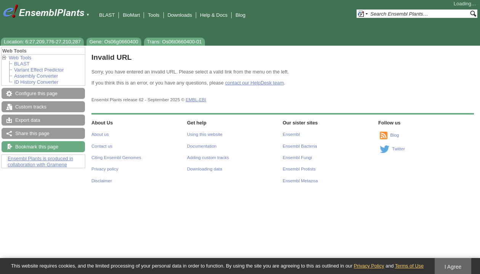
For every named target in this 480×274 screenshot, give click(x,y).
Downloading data (204, 169)
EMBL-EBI (196, 99)
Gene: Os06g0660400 (114, 42)
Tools (153, 15)
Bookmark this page (36, 147)
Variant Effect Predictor (39, 70)
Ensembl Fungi (297, 157)
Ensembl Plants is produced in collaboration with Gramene (40, 161)
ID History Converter (36, 82)
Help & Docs (213, 15)
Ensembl (291, 134)
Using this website (204, 134)
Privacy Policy (369, 266)
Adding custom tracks (208, 157)
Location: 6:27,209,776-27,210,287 (42, 42)
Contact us (101, 146)
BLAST (107, 15)
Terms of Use (409, 266)
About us (100, 134)
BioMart (131, 15)
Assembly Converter (36, 76)
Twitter (398, 149)
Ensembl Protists (299, 169)
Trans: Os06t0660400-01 (174, 42)
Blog (240, 15)
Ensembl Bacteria (300, 146)
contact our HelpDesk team (254, 83)
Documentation (201, 146)
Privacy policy (104, 169)
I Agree (453, 267)
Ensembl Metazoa (300, 180)
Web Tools (20, 58)
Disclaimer (101, 180)
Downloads (180, 15)
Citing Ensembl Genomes (116, 157)
